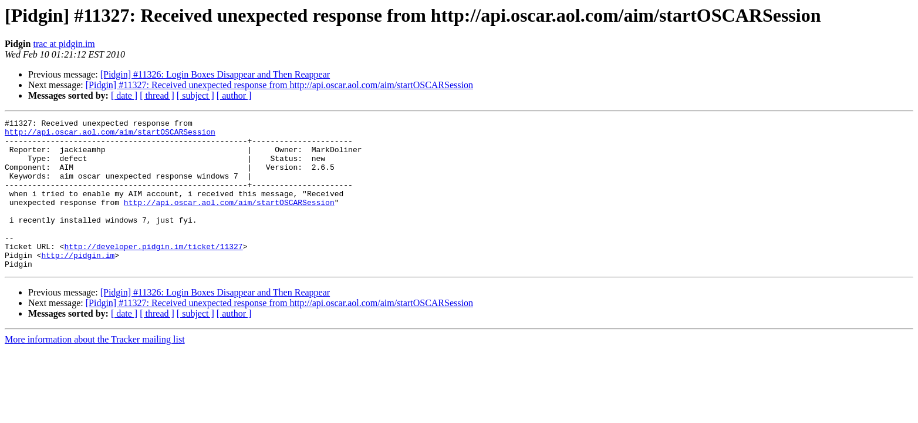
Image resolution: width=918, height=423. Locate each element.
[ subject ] (195, 95)
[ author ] (234, 95)
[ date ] (124, 95)
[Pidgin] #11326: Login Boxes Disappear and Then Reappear (215, 74)
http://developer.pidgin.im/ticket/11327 (153, 272)
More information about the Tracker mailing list (95, 369)
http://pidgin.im (77, 283)
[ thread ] (157, 95)
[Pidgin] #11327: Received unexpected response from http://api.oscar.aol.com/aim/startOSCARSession (279, 85)
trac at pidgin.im (64, 44)
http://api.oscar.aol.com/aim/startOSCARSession (110, 135)
